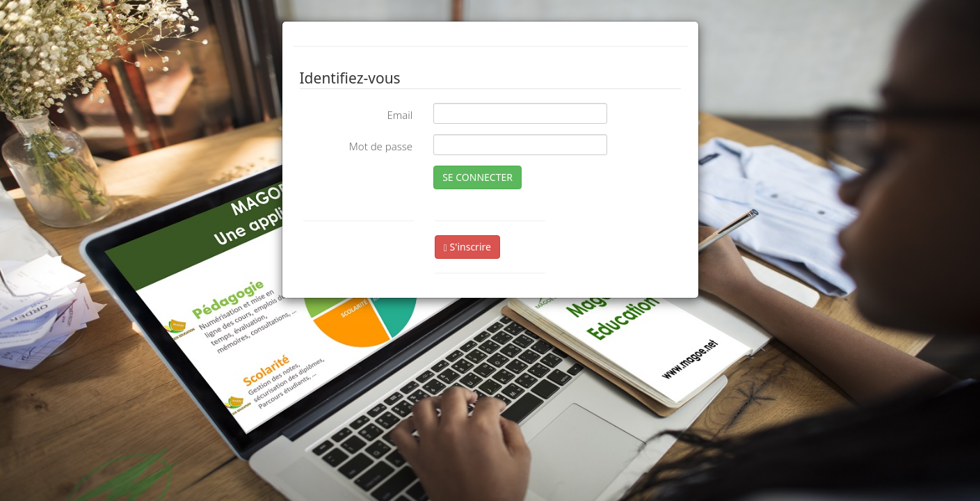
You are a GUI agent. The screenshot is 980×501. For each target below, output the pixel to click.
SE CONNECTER (477, 177)
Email (399, 115)
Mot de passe (380, 146)
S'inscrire (467, 246)
